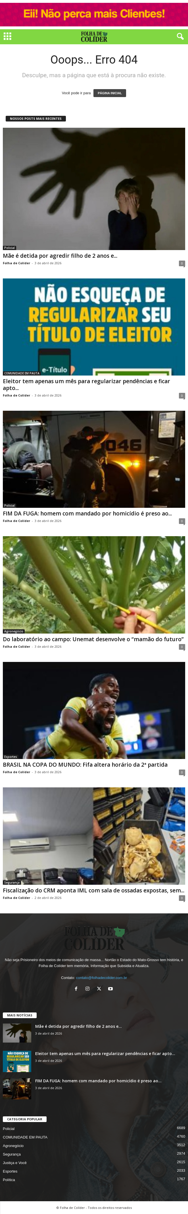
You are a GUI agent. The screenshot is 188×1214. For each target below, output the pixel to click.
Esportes (10, 757)
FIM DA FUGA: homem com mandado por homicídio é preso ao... (87, 513)
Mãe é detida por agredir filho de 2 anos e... (60, 255)
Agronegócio (13, 631)
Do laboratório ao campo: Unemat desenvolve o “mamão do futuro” (93, 639)
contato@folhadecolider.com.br (101, 978)
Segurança (12, 882)
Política (9, 1180)
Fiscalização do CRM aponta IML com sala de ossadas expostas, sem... (93, 890)
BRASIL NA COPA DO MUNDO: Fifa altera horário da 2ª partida (85, 764)
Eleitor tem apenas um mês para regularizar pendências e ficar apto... (86, 385)
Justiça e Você (15, 1163)
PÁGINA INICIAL (110, 93)
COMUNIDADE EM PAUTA (21, 373)
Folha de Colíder (16, 263)
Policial (9, 248)
